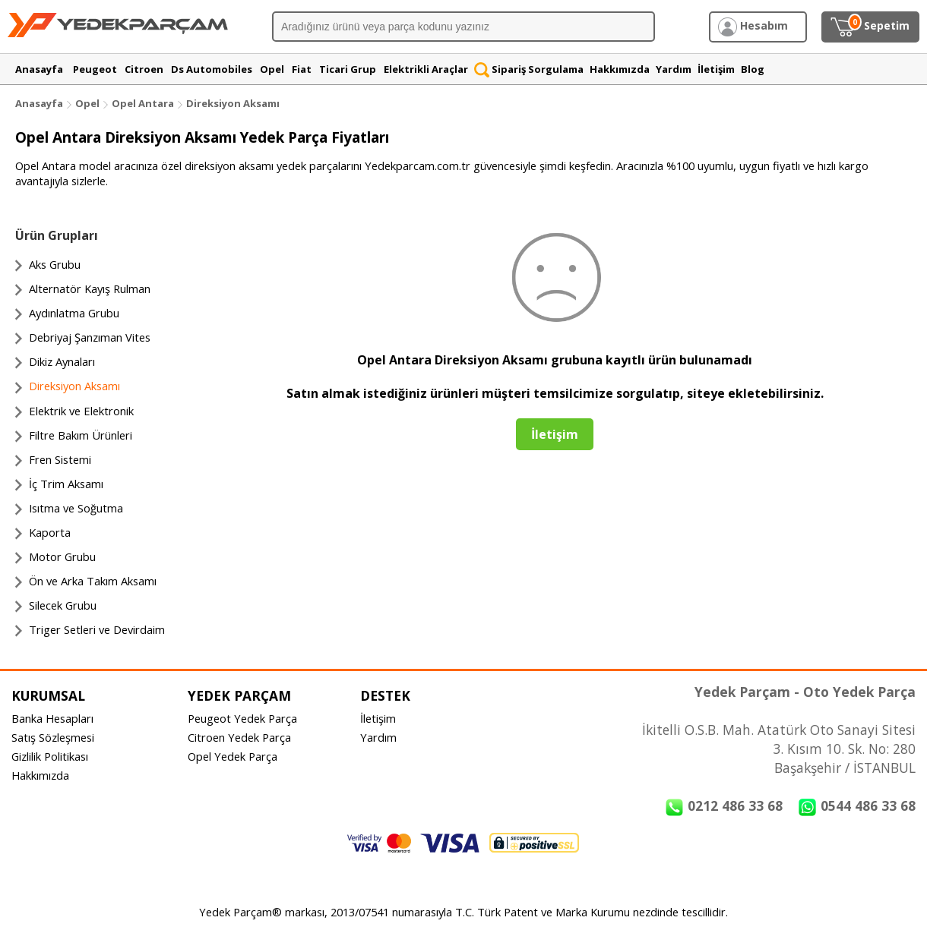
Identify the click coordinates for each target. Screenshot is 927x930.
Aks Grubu (55, 264)
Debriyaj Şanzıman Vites (89, 337)
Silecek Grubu (62, 605)
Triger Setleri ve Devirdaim (97, 629)
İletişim (378, 718)
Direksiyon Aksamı (233, 103)
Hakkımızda (40, 775)
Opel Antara (143, 103)
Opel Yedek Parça (232, 756)
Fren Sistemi (60, 459)
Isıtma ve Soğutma (76, 507)
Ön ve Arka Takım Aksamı (93, 580)
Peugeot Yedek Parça (242, 718)
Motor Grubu (62, 556)
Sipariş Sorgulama (529, 69)
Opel (87, 103)
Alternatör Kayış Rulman (89, 288)
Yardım (378, 737)
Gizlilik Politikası (49, 756)
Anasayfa (39, 103)
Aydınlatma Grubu (74, 312)
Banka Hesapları (52, 718)
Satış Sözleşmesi (52, 737)
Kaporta (50, 532)
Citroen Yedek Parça (239, 737)
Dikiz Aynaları (62, 361)
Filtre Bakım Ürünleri (80, 435)
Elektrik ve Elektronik (81, 410)
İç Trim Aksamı (66, 483)
